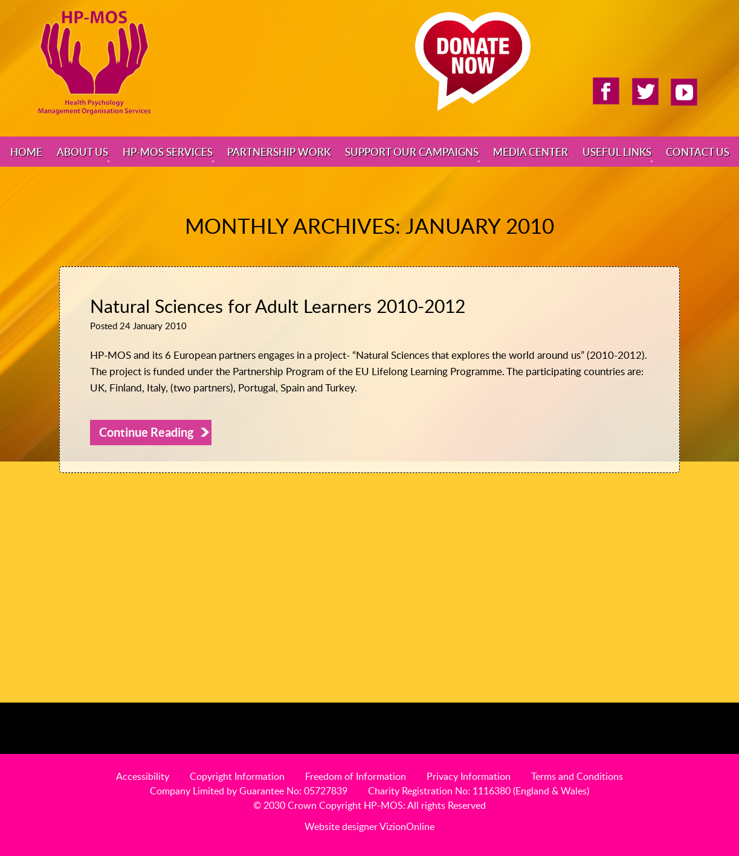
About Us (82, 151)
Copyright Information (237, 776)
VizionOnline (406, 826)
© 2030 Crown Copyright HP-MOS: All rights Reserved (369, 805)
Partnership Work (279, 151)
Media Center (530, 151)
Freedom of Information (355, 776)
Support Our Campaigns (412, 151)
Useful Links (616, 151)
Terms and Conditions (577, 776)
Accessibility (142, 776)
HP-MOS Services (168, 151)
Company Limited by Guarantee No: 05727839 (248, 790)
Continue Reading (146, 432)
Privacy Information (469, 776)
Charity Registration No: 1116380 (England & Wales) (478, 790)
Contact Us (697, 151)
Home (26, 151)
